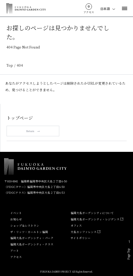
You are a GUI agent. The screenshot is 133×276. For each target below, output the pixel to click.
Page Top (128, 251)
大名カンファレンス (85, 232)
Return (33, 131)
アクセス (16, 257)
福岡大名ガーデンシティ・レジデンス (97, 219)
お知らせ (16, 219)
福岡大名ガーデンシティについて (92, 213)
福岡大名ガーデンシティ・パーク (31, 238)
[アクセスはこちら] (89, 6)
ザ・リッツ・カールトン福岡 (29, 232)
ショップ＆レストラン (24, 225)
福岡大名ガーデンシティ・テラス (31, 244)
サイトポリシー (81, 238)
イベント (16, 213)
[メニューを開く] (124, 8)
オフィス (76, 225)
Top (9, 65)
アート (14, 251)
